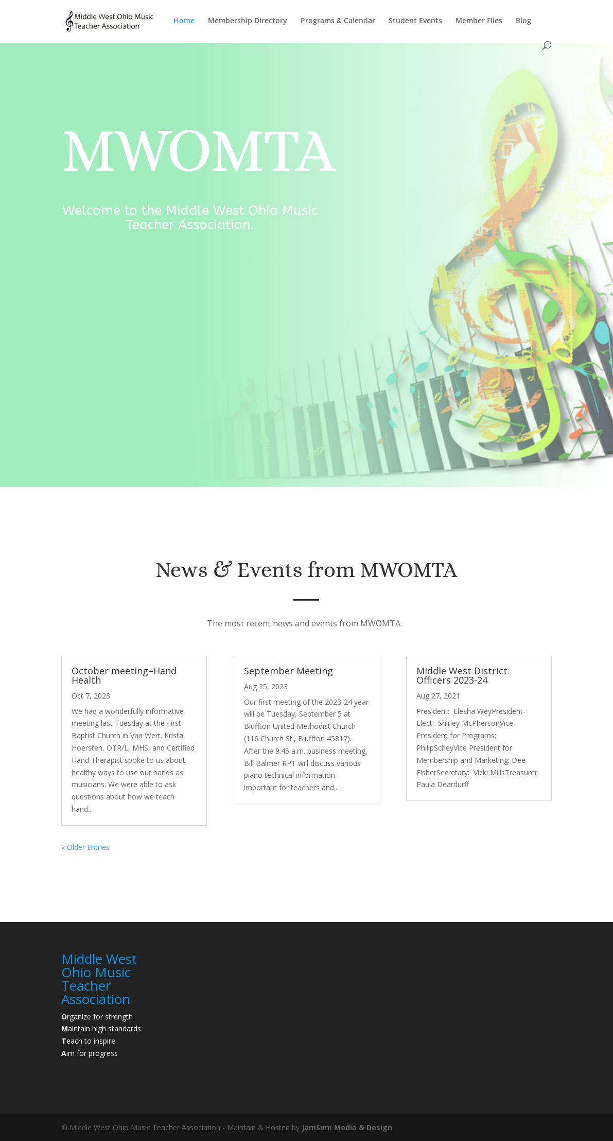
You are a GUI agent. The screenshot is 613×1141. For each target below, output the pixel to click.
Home (184, 21)
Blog (523, 21)
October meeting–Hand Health (124, 675)
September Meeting (288, 671)
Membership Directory (247, 21)
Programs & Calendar (338, 21)
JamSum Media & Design (347, 1127)
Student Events (415, 21)
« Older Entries (85, 847)
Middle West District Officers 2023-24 (461, 675)
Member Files (479, 21)
